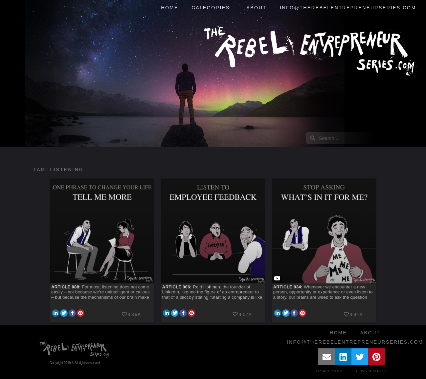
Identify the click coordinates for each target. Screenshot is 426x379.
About (256, 7)
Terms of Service (371, 371)
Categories (212, 8)
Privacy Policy (329, 371)
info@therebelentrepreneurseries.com (348, 7)
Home (169, 7)
